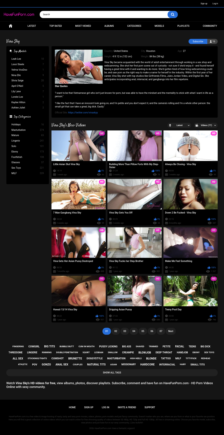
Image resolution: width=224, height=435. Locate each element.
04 (133, 331)
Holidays (27, 124)
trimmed (153, 346)
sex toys (209, 352)
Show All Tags (112, 372)
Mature (27, 135)
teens (192, 346)
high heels (135, 358)
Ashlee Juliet (27, 107)
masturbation (116, 358)
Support (150, 407)
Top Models (20, 51)
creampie (128, 352)
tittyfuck (191, 358)
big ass (126, 346)
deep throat (164, 352)
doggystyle (95, 358)
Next (170, 331)
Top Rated (55, 26)
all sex (18, 358)
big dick (205, 346)
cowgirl (34, 346)
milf (178, 358)
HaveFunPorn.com (102, 428)
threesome (16, 352)
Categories (134, 26)
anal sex (62, 364)
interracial (167, 364)
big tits (49, 346)
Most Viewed (83, 26)
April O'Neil (27, 86)
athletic (22, 364)
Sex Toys (27, 167)
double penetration (67, 352)
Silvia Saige (27, 80)
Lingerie (27, 140)
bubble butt (66, 346)
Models (159, 26)
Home (10, 26)
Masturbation (27, 130)
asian (113, 364)
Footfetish (27, 157)
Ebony (27, 151)
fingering (18, 346)
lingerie (32, 352)
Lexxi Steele (27, 64)
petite (166, 346)
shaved (140, 346)
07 (161, 331)
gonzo (46, 364)
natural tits (96, 364)
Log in (215, 3)
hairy (183, 364)
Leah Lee (27, 58)
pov (34, 364)
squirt (86, 352)
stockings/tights (37, 358)
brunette (75, 358)
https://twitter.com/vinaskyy (83, 112)
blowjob (144, 352)
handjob (182, 352)
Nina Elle (27, 75)
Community (210, 26)
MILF (27, 173)
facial (179, 346)
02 (115, 331)
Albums (109, 26)
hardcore (147, 364)
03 (124, 331)
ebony (196, 352)
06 (152, 331)
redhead (205, 358)
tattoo (166, 358)
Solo (27, 146)
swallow (113, 352)
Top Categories (22, 117)
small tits (197, 364)
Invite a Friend (127, 407)
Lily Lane (27, 91)
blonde (151, 358)
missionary (128, 364)
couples (78, 364)
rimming (47, 352)
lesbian (98, 352)
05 (142, 331)
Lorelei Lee (27, 96)
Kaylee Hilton (27, 102)
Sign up (204, 3)
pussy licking (108, 346)
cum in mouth (86, 346)
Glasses (27, 162)
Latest (32, 26)
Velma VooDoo (27, 69)
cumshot (57, 358)
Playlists (183, 26)
